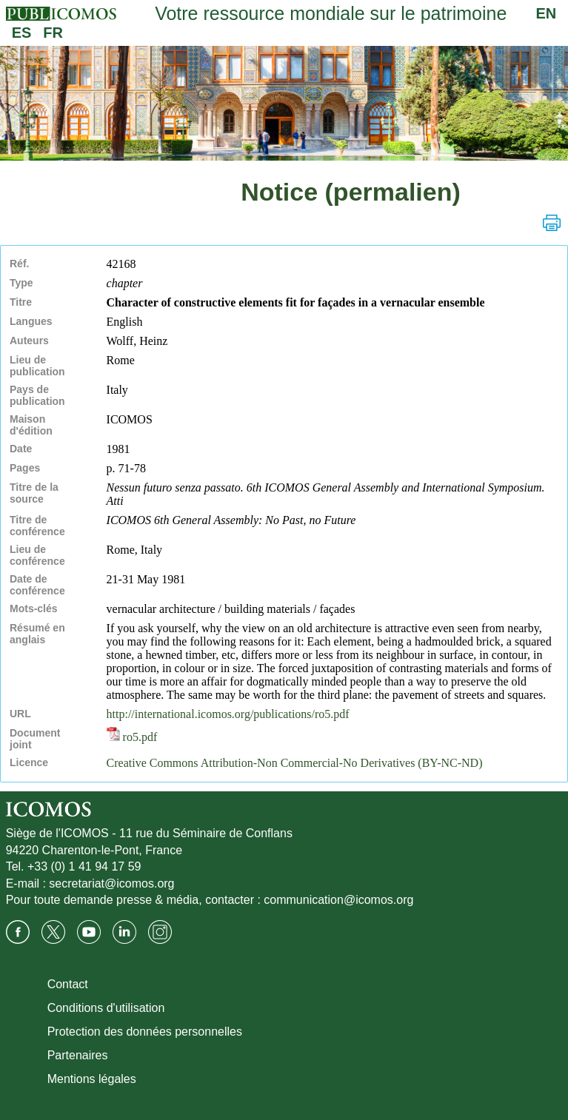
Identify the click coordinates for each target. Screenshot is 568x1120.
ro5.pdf (132, 737)
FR (53, 32)
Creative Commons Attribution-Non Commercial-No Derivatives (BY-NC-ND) (295, 763)
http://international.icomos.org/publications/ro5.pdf (228, 714)
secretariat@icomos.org (111, 883)
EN (546, 13)
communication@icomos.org (338, 899)
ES (22, 32)
